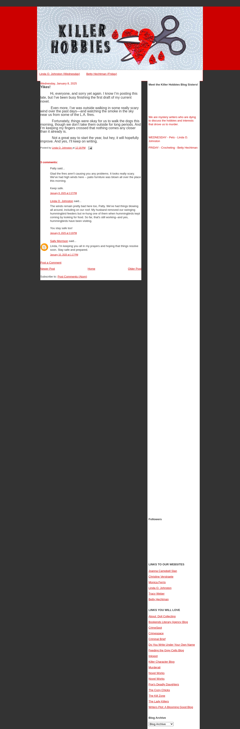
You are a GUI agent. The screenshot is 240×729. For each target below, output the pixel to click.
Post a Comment (50, 262)
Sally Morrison (59, 241)
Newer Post (47, 268)
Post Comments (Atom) (72, 276)
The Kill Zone (157, 695)
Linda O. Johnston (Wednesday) (59, 73)
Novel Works (156, 673)
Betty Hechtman (159, 599)
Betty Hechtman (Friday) (101, 73)
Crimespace (156, 633)
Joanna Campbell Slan (163, 571)
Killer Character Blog (161, 661)
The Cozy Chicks (159, 690)
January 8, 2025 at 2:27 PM (63, 193)
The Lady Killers (159, 701)
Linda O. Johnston (61, 201)
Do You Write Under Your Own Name (172, 644)
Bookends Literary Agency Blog (168, 622)
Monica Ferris (157, 582)
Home (91, 268)
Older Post (134, 268)
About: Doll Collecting (162, 616)
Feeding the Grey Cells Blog (166, 650)
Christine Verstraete (161, 576)
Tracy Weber (157, 593)
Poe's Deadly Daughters (164, 684)
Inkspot (153, 656)
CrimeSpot (155, 627)
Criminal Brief (157, 639)
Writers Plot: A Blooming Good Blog (171, 707)
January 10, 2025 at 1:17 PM (64, 255)
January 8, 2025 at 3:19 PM (63, 233)
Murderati (155, 667)
